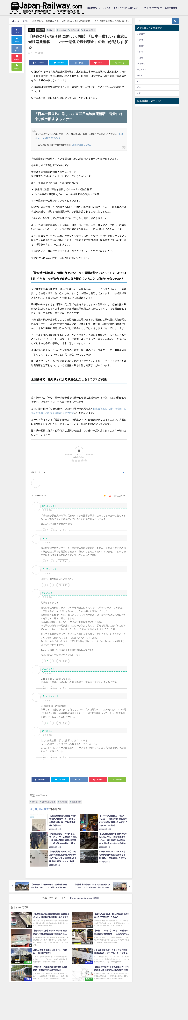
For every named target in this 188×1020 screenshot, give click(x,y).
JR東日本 (141, 34)
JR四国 (140, 52)
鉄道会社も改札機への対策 (107, 408)
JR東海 (140, 40)
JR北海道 (141, 63)
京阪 (139, 93)
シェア (16, 30)
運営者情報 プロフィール (98, 8)
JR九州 (140, 58)
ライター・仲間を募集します (126, 8)
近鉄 (139, 87)
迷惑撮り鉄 (77, 30)
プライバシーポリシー (152, 8)
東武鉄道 (41, 30)
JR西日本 (141, 46)
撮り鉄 (32, 30)
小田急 (139, 75)
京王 (139, 81)
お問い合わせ (171, 8)
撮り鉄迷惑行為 (92, 30)
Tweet (16, 39)
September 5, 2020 (82, 145)
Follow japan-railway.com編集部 (85, 898)
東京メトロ (141, 69)
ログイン (122, 473)
